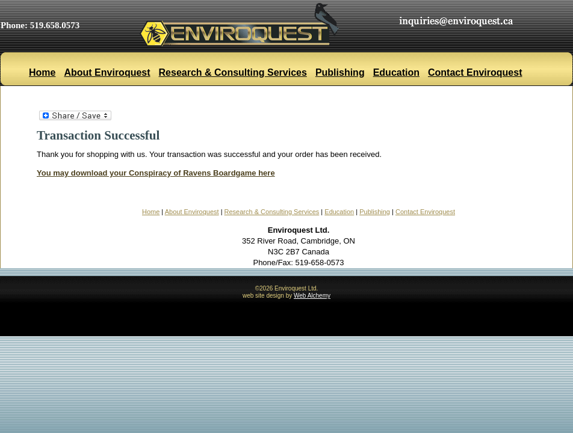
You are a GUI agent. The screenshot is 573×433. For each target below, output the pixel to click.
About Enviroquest (107, 72)
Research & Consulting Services (233, 72)
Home (42, 72)
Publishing (340, 72)
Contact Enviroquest (475, 72)
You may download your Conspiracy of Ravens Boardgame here (156, 172)
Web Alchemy (312, 295)
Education (396, 72)
